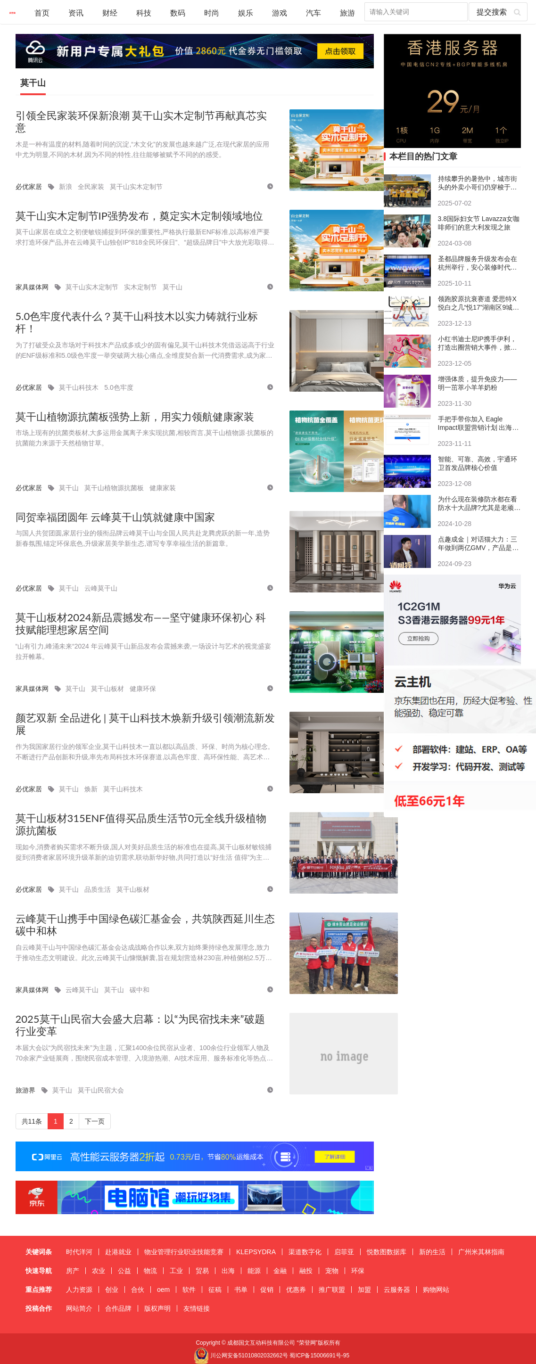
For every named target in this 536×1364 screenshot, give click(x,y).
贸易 (202, 1270)
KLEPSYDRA (256, 1252)
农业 (98, 1270)
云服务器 (397, 1289)
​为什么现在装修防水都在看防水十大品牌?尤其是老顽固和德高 (479, 503)
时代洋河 (79, 1252)
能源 (254, 1270)
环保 (357, 1270)
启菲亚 (344, 1252)
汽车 (313, 12)
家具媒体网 (32, 287)
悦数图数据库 (386, 1252)
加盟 (364, 1289)
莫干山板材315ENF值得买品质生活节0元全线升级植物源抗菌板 (141, 824)
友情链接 (196, 1308)
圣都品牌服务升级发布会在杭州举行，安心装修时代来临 (477, 263)
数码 (177, 12)
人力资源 (79, 1289)
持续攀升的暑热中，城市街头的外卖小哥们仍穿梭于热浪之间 (477, 183)
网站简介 (79, 1308)
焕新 (91, 789)
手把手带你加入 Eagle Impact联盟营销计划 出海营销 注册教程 (478, 423)
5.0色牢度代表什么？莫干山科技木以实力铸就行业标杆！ (137, 322)
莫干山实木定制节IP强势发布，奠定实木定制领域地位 (139, 216)
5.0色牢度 (118, 387)
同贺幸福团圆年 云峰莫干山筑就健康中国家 (115, 517)
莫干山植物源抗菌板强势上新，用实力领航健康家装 (135, 417)
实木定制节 (140, 287)
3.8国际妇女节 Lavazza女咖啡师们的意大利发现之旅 (479, 223)
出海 (228, 1270)
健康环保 (143, 688)
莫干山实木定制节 (136, 186)
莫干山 (33, 83)
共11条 (32, 1121)
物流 (150, 1270)
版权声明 (157, 1308)
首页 (41, 12)
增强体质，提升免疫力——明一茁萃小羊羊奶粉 (477, 383)
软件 (189, 1289)
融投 (306, 1270)
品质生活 (97, 889)
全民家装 (91, 186)
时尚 (211, 12)
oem (163, 1289)
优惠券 (296, 1289)
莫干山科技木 (79, 387)
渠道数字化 (305, 1252)
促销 (266, 1289)
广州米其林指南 (481, 1252)
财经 (109, 12)
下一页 (95, 1121)
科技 (143, 12)
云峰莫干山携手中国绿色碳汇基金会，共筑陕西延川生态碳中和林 (145, 924)
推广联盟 (332, 1289)
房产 (72, 1270)
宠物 (331, 1270)
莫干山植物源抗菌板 (114, 488)
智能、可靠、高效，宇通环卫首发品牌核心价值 (477, 463)
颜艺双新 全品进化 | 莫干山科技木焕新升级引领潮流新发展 (145, 724)
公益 (124, 1270)
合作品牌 (118, 1308)
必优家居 (29, 186)
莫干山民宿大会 (101, 1090)
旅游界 (25, 1090)
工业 (176, 1270)
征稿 (215, 1289)
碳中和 (139, 990)
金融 (280, 1270)
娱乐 (245, 12)
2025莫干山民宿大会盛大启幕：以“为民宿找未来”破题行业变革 (140, 1025)
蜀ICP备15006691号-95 (319, 1355)
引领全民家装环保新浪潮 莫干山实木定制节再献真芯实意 (141, 121)
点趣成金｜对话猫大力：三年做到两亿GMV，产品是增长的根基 (478, 543)
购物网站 (436, 1289)
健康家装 (162, 488)
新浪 (65, 186)
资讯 (75, 12)
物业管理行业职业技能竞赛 (183, 1252)
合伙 (137, 1289)
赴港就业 (118, 1252)
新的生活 (432, 1252)
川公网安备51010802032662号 (241, 1355)
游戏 (279, 12)
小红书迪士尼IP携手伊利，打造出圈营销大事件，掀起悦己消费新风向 (477, 343)
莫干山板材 (107, 688)
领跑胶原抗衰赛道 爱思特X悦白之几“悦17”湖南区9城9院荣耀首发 (477, 303)
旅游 (347, 12)
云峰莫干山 (100, 588)
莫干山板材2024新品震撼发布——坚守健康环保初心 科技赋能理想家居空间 (141, 623)
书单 (240, 1289)
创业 (111, 1289)
